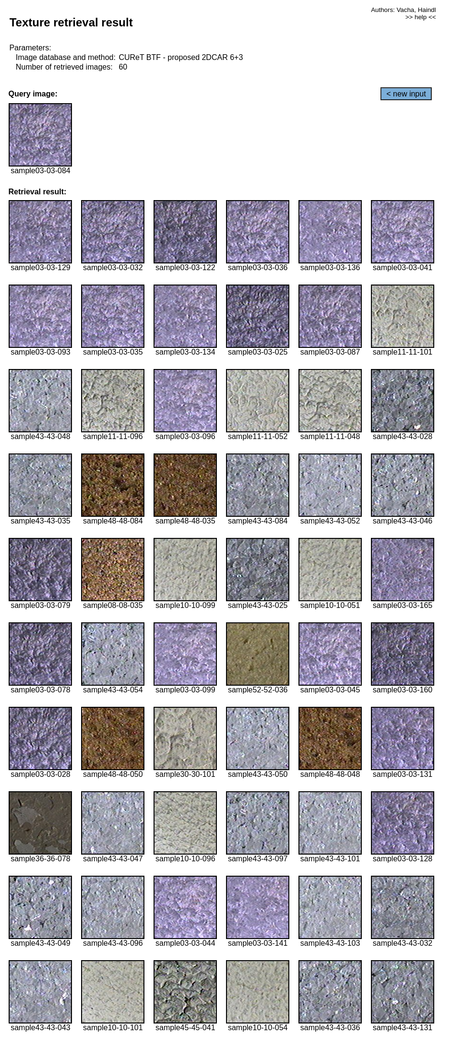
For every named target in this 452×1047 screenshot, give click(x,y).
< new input (406, 94)
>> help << (420, 17)
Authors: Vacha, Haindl (403, 9)
